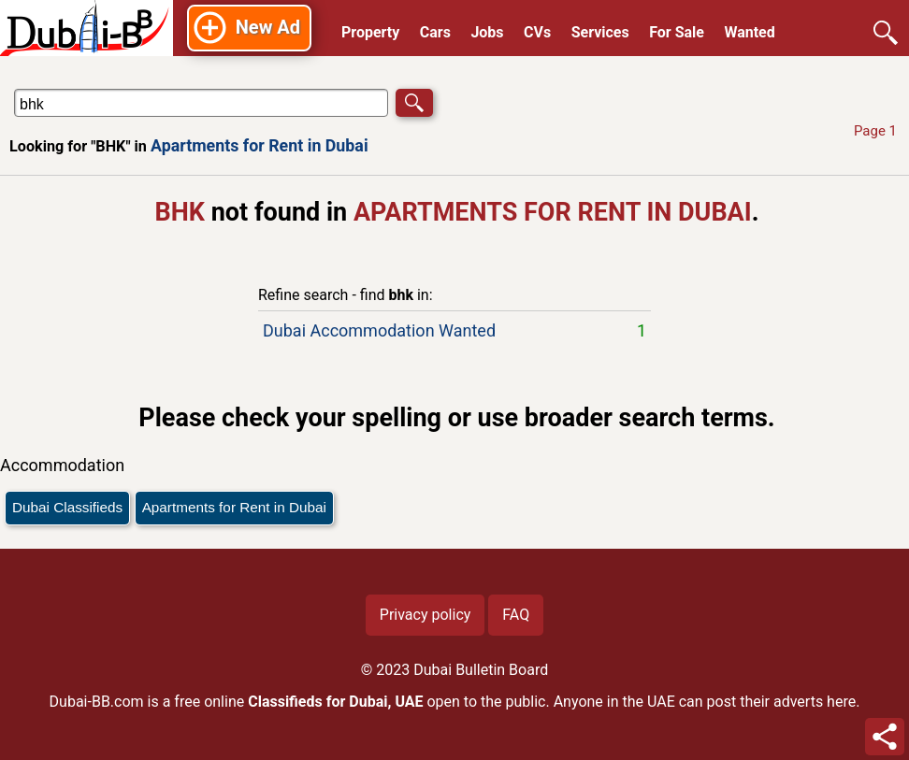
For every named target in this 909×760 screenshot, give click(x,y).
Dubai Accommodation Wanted (454, 331)
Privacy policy (425, 615)
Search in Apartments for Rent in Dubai (69, 88)
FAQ (515, 615)
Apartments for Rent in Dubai (259, 145)
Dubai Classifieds (67, 507)
